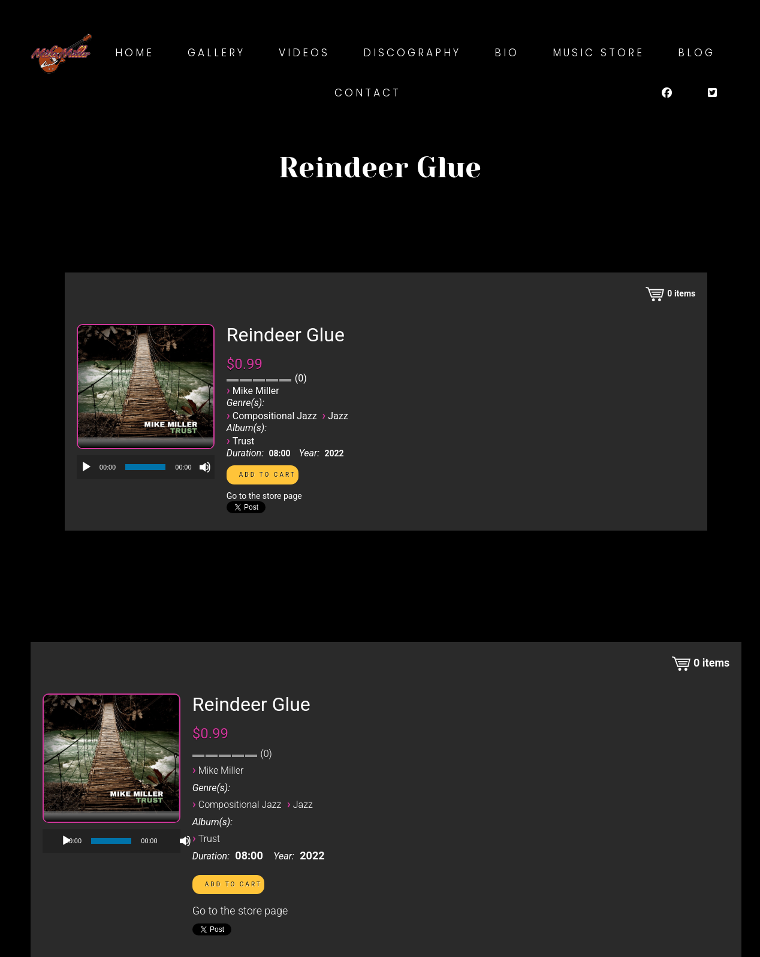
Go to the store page (264, 496)
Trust (244, 441)
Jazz (338, 416)
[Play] (86, 467)
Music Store (598, 53)
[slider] (145, 467)
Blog (696, 53)
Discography (412, 53)
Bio (506, 53)
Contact (367, 93)
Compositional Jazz (275, 416)
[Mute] (205, 467)
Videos (304, 53)
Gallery (216, 53)
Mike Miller (256, 390)
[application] (146, 467)
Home (134, 53)
